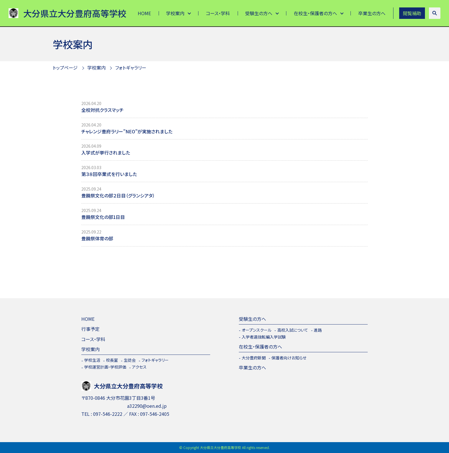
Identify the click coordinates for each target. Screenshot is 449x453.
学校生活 (92, 360)
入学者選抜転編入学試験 (264, 337)
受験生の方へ (258, 13)
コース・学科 (218, 13)
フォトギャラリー (130, 67)
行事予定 (90, 328)
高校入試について (292, 330)
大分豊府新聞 (254, 358)
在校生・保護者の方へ (315, 13)
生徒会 (130, 360)
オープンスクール (256, 330)
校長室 (112, 360)
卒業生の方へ (371, 13)
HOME (144, 13)
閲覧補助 (412, 13)
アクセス (139, 367)
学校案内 (175, 13)
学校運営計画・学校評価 (105, 367)
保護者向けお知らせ (288, 358)
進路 (318, 330)
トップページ (65, 67)
